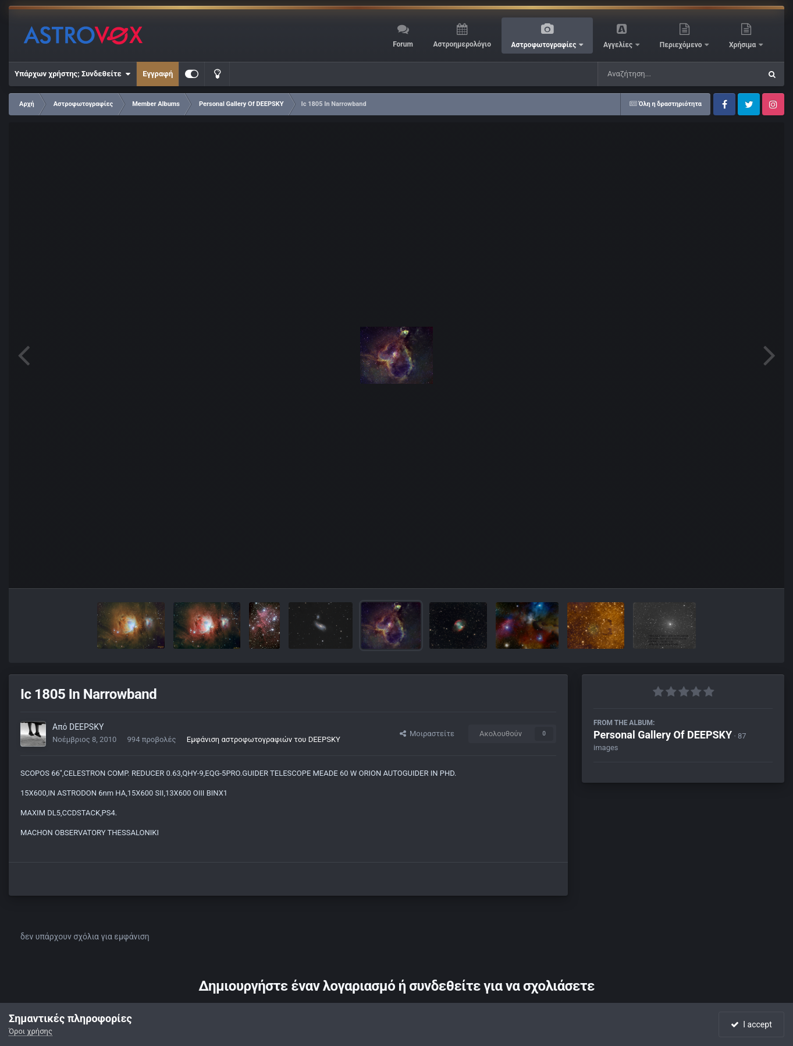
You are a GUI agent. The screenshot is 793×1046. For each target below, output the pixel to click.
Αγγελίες (618, 45)
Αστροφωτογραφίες (544, 45)
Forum (403, 44)
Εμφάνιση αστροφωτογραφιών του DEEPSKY (263, 739)
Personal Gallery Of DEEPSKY (662, 735)
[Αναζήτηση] (655, 74)
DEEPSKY (86, 727)
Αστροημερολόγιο (461, 44)
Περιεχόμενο (682, 45)
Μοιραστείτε (427, 733)
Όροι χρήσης (30, 1031)
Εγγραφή (158, 73)
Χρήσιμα (743, 45)
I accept (751, 1024)
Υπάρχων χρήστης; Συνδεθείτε (72, 74)
